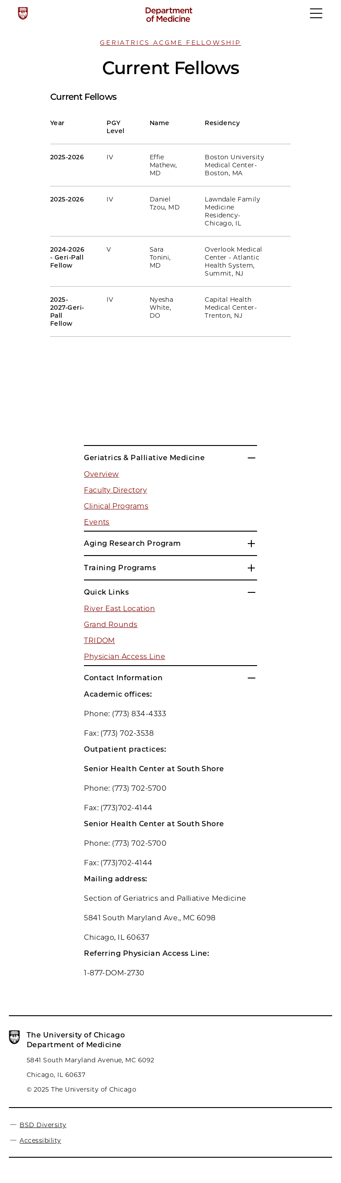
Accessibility (40, 1140)
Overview (101, 474)
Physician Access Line (124, 656)
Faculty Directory (115, 490)
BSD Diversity (43, 1125)
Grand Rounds (111, 624)
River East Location (119, 608)
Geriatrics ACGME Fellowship (170, 43)
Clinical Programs (116, 506)
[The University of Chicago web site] (23, 13)
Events (97, 522)
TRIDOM (99, 640)
